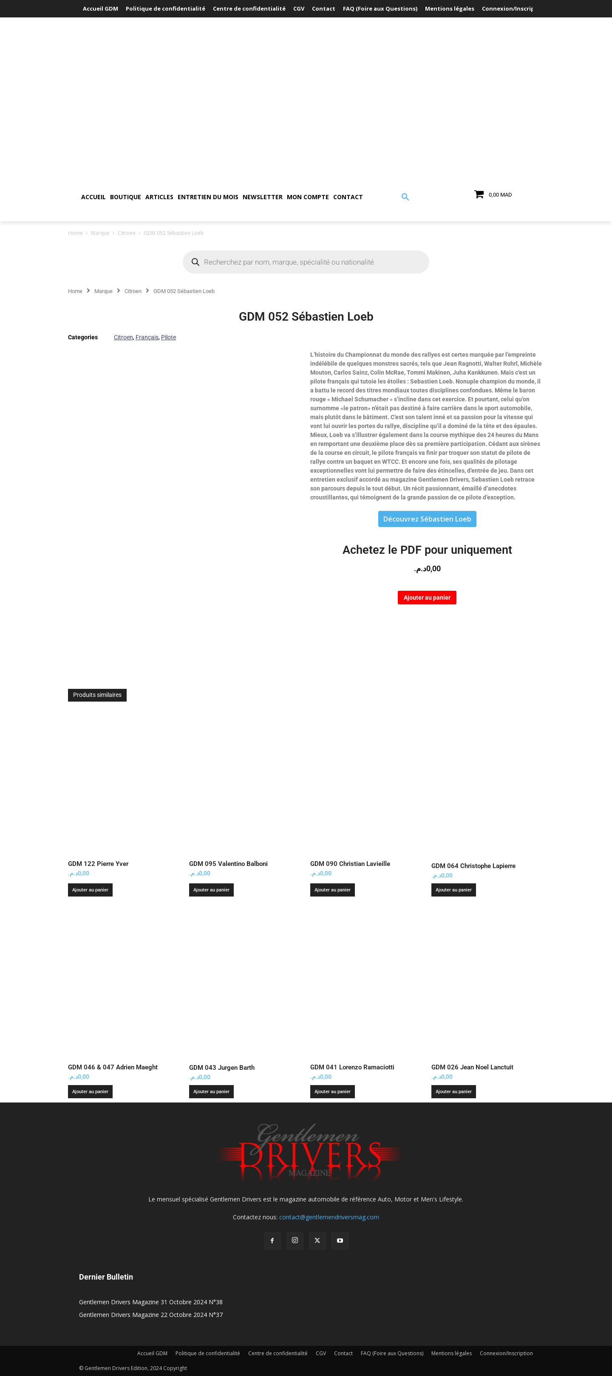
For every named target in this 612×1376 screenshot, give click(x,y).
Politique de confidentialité (208, 1353)
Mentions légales (451, 1353)
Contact (343, 1353)
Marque (100, 233)
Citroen (127, 233)
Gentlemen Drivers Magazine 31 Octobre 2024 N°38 (151, 1302)
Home (75, 233)
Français (147, 337)
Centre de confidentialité (278, 1353)
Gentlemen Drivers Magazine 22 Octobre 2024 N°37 (151, 1315)
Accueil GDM (152, 1353)
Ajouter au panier (427, 597)
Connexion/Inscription (506, 1353)
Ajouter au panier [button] (90, 890)
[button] (405, 197)
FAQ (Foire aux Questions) (392, 1353)
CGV (321, 1353)
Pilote (168, 337)
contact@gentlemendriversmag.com (329, 1217)
